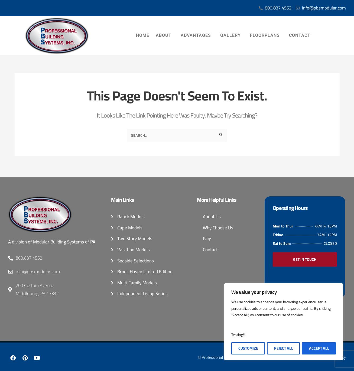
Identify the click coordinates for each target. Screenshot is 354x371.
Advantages (197, 35)
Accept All (319, 348)
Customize (248, 348)
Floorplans (266, 35)
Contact (301, 35)
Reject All (283, 348)
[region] (283, 321)
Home (142, 35)
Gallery (231, 35)
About (165, 35)
